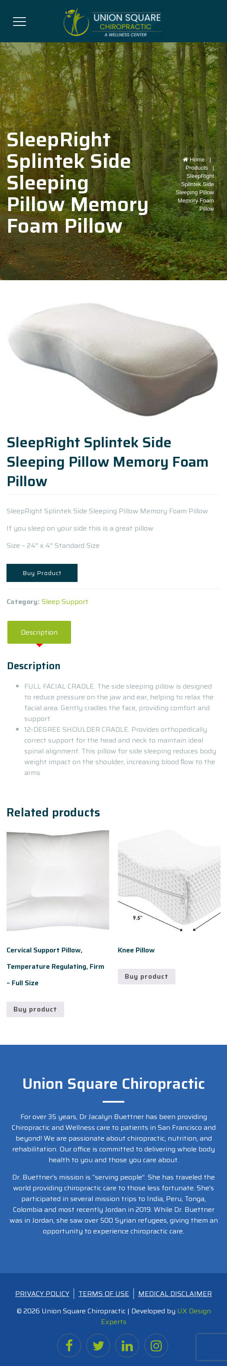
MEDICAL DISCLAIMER (175, 1293)
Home (198, 159)
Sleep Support (65, 601)
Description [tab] (39, 632)
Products (196, 167)
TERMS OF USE (103, 1293)
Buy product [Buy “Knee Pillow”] (147, 976)
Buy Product (42, 573)
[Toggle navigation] (19, 19)
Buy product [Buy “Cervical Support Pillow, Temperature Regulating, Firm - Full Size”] (35, 1009)
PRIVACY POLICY (42, 1293)
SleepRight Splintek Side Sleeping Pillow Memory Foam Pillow (195, 192)
